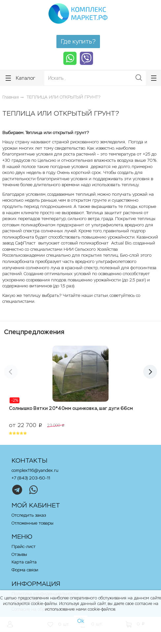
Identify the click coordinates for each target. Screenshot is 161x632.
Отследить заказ (29, 515)
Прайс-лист (24, 546)
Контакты (30, 460)
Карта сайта (24, 562)
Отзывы (19, 554)
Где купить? (78, 41)
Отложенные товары (32, 523)
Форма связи (25, 570)
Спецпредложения (34, 332)
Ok (80, 621)
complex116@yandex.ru (35, 470)
